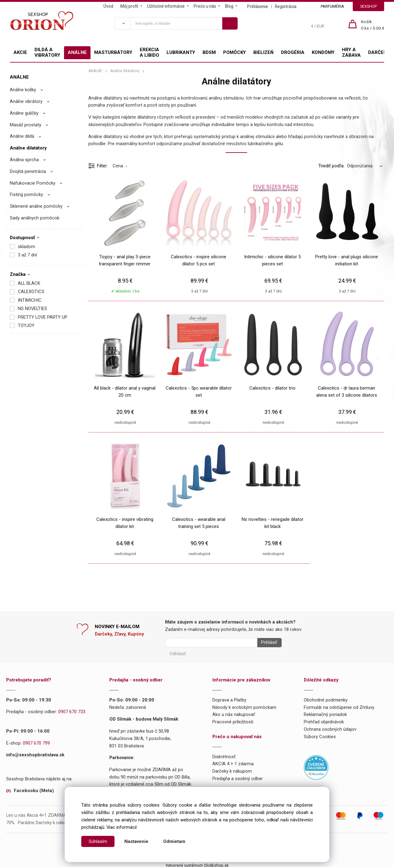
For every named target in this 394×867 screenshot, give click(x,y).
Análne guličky (24, 113)
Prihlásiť (267, 642)
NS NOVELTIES (32, 308)
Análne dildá (22, 136)
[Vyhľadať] (122, 23)
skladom (26, 246)
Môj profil (129, 6)
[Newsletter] (211, 642)
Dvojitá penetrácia (28, 171)
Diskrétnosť (223, 754)
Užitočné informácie (166, 6)
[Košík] (372, 25)
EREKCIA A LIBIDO (149, 52)
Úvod (108, 6)
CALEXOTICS (31, 291)
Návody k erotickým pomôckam (244, 705)
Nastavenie (136, 841)
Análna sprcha (24, 159)
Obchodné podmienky (326, 698)
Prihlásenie (257, 6)
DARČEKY (378, 52)
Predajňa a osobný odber (237, 776)
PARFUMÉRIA (332, 6)
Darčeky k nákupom (232, 769)
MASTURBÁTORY (113, 52)
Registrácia (285, 6)
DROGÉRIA (292, 52)
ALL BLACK (29, 283)
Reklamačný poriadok (325, 712)
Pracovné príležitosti (232, 719)
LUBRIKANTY (181, 52)
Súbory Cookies (320, 734)
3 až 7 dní (27, 254)
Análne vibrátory (26, 101)
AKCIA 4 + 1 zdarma (233, 762)
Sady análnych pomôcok (34, 218)
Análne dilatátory (28, 148)
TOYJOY (26, 325)
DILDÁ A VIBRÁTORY (47, 52)
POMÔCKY (234, 52)
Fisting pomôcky (26, 194)
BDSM (209, 52)
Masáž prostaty (25, 125)
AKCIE (20, 52)
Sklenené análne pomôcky (36, 206)
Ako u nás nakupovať (233, 712)
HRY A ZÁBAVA (351, 52)
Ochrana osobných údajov (330, 727)
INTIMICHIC (30, 300)
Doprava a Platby (229, 698)
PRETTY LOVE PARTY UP (42, 317)
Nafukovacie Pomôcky (32, 183)
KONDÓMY (323, 52)
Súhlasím (98, 841)
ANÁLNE (77, 52)
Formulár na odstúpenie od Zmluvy (339, 705)
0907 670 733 (71, 710)
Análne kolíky (23, 89)
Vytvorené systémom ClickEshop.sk (197, 863)
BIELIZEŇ (263, 52)
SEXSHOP (368, 6)
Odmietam (174, 841)
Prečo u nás (205, 6)
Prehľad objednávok (324, 719)
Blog (229, 6)
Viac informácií (122, 827)
